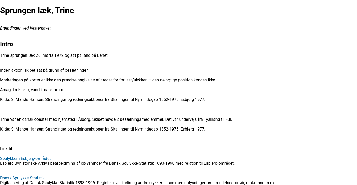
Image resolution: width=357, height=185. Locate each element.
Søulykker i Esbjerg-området (25, 158)
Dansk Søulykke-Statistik (22, 177)
